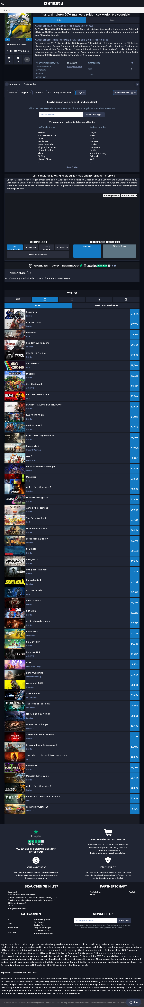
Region (24, 92)
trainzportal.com (74, 66)
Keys (79, 92)
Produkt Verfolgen (38, 254)
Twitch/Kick (95, 892)
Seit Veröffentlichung (14, 248)
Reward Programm (42, 919)
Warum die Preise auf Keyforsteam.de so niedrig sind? (32, 897)
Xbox (10, 923)
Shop (11, 92)
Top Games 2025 (42, 930)
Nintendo (12, 932)
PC (9, 919)
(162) (97, 265)
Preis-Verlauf (28, 84)
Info (59, 20)
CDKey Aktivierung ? (17, 903)
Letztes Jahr (31, 247)
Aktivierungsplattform (59, 92)
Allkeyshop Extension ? (18, 908)
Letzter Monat (62, 247)
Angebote (12, 84)
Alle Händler (72, 167)
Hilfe (134, 1002)
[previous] (7, 39)
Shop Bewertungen (42, 927)
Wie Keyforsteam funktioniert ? (22, 894)
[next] (29, 39)
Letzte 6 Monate (46, 248)
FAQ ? (10, 905)
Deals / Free (39, 925)
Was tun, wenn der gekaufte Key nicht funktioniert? (31, 900)
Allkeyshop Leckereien (44, 933)
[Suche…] (72, 10)
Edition (38, 92)
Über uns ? (12, 892)
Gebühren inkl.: (124, 92)
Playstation (13, 927)
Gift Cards (38, 922)
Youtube (133, 892)
